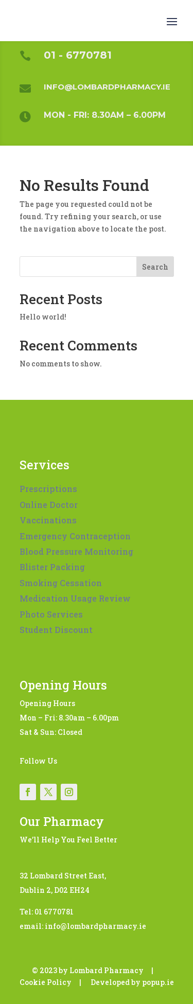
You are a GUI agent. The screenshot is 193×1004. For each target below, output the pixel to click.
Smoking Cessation (61, 582)
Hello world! (43, 317)
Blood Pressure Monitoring (76, 551)
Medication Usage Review (75, 598)
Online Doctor (49, 504)
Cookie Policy (46, 982)
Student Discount (56, 629)
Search (155, 267)
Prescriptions (48, 488)
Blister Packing (52, 566)
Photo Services (51, 614)
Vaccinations (48, 520)
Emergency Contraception (75, 536)
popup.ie (158, 982)
